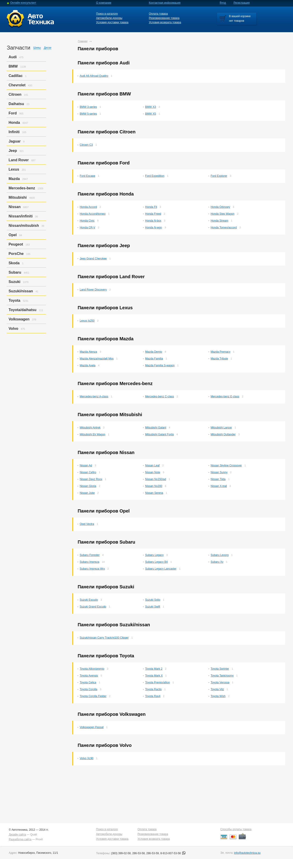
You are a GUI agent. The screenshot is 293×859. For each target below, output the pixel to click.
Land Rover (18, 160)
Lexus (13, 169)
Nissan (14, 207)
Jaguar (14, 141)
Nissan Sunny (219, 472)
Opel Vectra (87, 524)
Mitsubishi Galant (155, 427)
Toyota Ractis (153, 689)
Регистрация (241, 2)
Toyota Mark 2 (153, 668)
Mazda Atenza (88, 351)
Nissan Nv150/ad (155, 479)
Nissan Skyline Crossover (226, 465)
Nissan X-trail (219, 486)
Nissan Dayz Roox (91, 479)
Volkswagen (18, 319)
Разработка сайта (20, 839)
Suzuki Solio (152, 599)
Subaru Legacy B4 (156, 561)
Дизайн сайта (17, 834)
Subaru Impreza (89, 561)
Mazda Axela (87, 365)
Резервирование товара (164, 18)
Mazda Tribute (219, 358)
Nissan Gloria (88, 486)
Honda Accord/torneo (93, 213)
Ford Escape (87, 175)
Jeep (12, 151)
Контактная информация (164, 2)
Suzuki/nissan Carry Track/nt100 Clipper (104, 637)
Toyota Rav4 (152, 696)
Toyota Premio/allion (157, 682)
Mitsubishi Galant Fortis (159, 434)
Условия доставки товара (112, 22)
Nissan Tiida (218, 479)
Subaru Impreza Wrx (92, 568)
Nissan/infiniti (20, 216)
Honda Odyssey (220, 207)
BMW (13, 66)
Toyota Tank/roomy (222, 675)
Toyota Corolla (88, 689)
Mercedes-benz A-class (94, 396)
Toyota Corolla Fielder (93, 696)
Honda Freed (153, 213)
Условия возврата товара (165, 22)
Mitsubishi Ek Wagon (92, 434)
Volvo (13, 328)
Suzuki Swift (152, 606)
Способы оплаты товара (236, 829)
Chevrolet (16, 85)
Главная (82, 41)
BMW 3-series (88, 106)
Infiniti (13, 132)
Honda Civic (87, 220)
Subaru (14, 272)
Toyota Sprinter (220, 668)
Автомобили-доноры (109, 18)
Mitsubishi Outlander (223, 434)
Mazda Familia (154, 358)
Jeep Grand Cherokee (93, 258)
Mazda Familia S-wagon (160, 365)
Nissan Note (152, 472)
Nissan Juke (87, 492)
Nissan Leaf (152, 465)
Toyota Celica (88, 682)
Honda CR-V (87, 227)
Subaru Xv (217, 561)
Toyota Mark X (154, 675)
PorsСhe (16, 254)
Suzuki (14, 282)
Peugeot (15, 244)
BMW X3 (150, 106)
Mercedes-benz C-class (159, 396)
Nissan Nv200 (153, 486)
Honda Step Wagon (222, 213)
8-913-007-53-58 (173, 853)
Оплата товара (158, 13)
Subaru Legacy (154, 555)
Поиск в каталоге (107, 13)
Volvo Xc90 (86, 758)
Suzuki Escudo (89, 599)
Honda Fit (151, 207)
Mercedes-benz (21, 188)
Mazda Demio (153, 351)
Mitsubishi (17, 197)
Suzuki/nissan (20, 291)
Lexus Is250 (87, 320)
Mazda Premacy (221, 351)
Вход (223, 2)
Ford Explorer (219, 175)
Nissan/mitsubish (23, 225)
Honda (14, 122)
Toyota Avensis (89, 675)
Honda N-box (153, 220)
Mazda (14, 179)
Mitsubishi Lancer (221, 427)
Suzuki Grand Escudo (93, 606)
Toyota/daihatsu (22, 310)
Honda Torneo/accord (224, 227)
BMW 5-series (88, 113)
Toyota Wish (218, 696)
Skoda (13, 263)
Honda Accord (88, 207)
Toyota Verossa (220, 682)
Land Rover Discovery (93, 289)
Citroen (14, 94)
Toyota (14, 300)
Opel (12, 235)
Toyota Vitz (217, 689)
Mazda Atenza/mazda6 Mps (97, 358)
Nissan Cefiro (88, 472)
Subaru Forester (90, 555)
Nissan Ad (86, 465)
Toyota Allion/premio (92, 668)
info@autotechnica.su (247, 852)
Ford (12, 113)
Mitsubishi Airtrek (90, 427)
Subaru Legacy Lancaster (160, 568)
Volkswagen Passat (91, 727)
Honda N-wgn (153, 227)
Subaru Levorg (220, 555)
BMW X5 (150, 113)
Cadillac (15, 76)
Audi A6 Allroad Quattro (94, 75)
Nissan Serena (154, 492)
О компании (103, 2)
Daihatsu (16, 104)
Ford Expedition (154, 175)
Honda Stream (219, 220)
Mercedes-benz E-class (225, 396)
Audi (12, 57)
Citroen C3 (86, 144)
